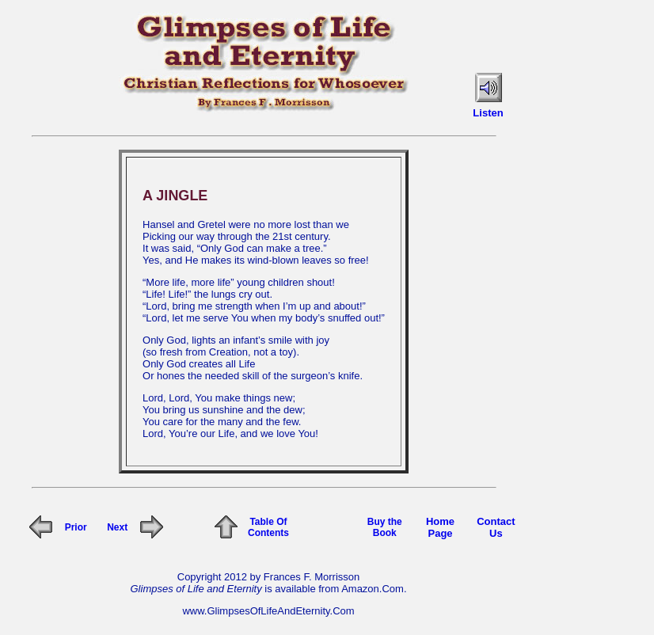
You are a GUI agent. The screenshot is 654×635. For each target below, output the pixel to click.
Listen (488, 113)
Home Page (440, 527)
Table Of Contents (268, 527)
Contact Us (496, 527)
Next (117, 527)
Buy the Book (384, 527)
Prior (76, 527)
